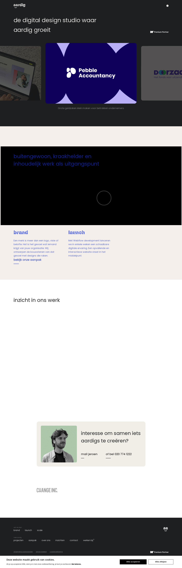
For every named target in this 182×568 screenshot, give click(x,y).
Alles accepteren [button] (133, 562)
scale (39, 530)
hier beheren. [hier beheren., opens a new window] (76, 564)
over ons (46, 540)
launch (28, 530)
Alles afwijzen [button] (161, 562)
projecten (18, 540)
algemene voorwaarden (23, 552)
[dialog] (91, 562)
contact (74, 540)
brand (17, 530)
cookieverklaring (56, 552)
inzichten (60, 540)
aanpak (32, 540)
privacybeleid (41, 552)
